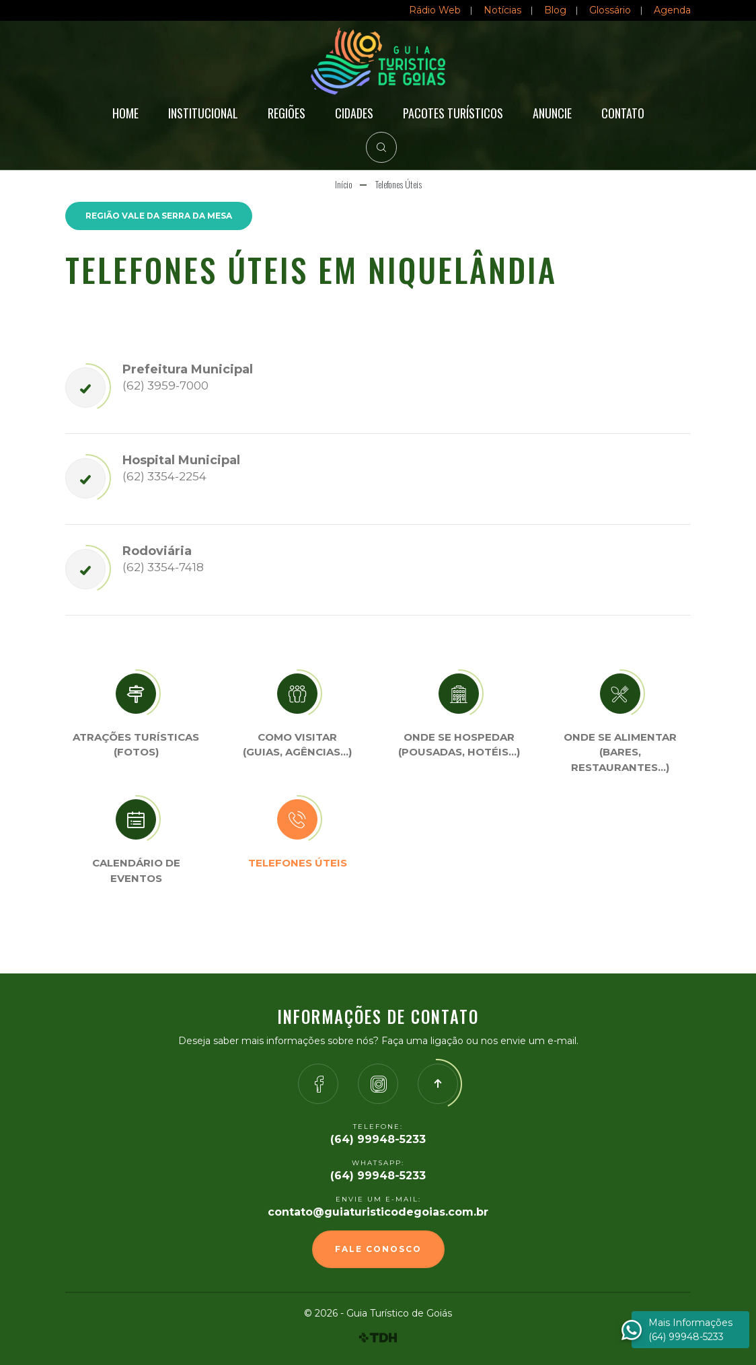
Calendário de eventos (136, 870)
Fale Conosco (378, 1249)
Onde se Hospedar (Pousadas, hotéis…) (459, 745)
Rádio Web (435, 10)
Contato (622, 113)
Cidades (354, 113)
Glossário (610, 10)
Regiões (286, 113)
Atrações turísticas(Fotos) (136, 745)
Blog (555, 10)
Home (125, 113)
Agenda (672, 10)
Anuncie (552, 113)
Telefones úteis (297, 862)
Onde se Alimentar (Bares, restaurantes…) (620, 752)
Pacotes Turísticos (453, 113)
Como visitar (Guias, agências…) (297, 745)
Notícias (502, 10)
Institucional (203, 113)
